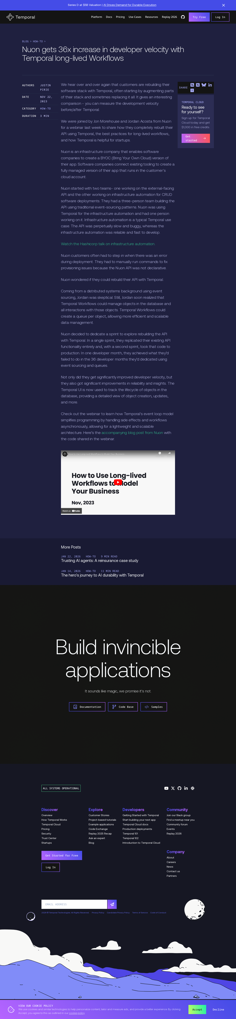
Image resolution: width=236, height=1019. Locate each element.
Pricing (120, 17)
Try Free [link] (199, 17)
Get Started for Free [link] (61, 855)
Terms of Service (140, 913)
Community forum (177, 824)
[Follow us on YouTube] (166, 788)
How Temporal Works (54, 820)
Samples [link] (154, 707)
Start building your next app (139, 820)
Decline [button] (218, 1009)
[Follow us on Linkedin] (186, 788)
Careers (171, 862)
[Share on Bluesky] (204, 85)
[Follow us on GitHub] (179, 788)
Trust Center (48, 838)
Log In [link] (220, 17)
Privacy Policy (98, 913)
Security (46, 834)
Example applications (101, 824)
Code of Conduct (158, 913)
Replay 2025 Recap (100, 834)
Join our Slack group (179, 815)
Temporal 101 (130, 834)
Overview (46, 815)
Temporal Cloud (50, 824)
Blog (25, 41)
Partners (172, 876)
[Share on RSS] (192, 85)
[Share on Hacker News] (192, 90)
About (170, 857)
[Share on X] (198, 85)
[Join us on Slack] (193, 788)
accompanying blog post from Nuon (132, 433)
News (170, 867)
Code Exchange (98, 829)
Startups (46, 843)
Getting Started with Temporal (141, 815)
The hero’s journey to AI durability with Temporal (102, 576)
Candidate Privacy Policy (118, 913)
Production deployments (137, 829)
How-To (38, 41)
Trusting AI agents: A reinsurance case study (99, 561)
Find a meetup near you (181, 820)
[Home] (21, 17)
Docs (109, 17)
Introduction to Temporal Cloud (141, 843)
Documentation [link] (87, 707)
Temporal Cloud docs (135, 824)
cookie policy (77, 1013)
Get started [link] (196, 138)
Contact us (173, 871)
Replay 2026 (169, 17)
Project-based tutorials (102, 820)
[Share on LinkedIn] (210, 85)
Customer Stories (99, 815)
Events (171, 829)
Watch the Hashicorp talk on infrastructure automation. (108, 244)
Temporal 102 (130, 838)
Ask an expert (97, 838)
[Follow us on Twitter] (173, 788)
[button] (223, 5)
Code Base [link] (123, 707)
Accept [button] (197, 1009)
